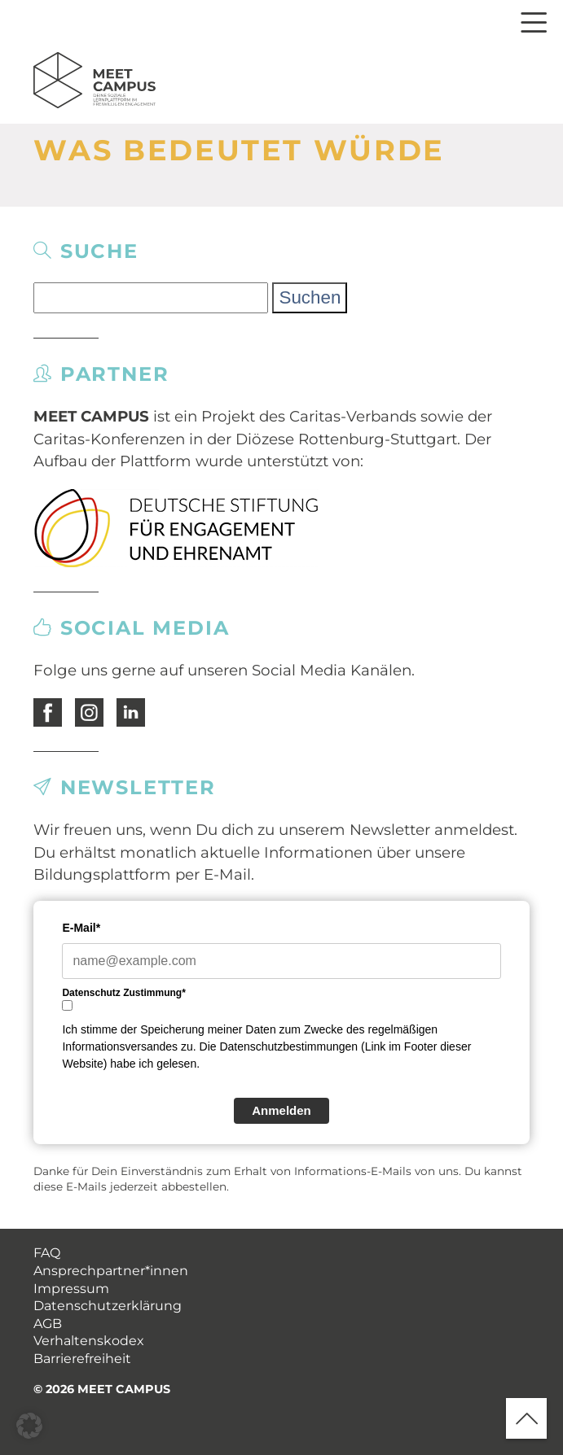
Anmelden (281, 1110)
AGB (47, 1323)
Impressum (71, 1288)
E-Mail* (81, 927)
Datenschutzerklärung (107, 1305)
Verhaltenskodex (88, 1340)
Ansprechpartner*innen (110, 1270)
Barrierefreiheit (82, 1358)
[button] (29, 1425)
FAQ (46, 1253)
